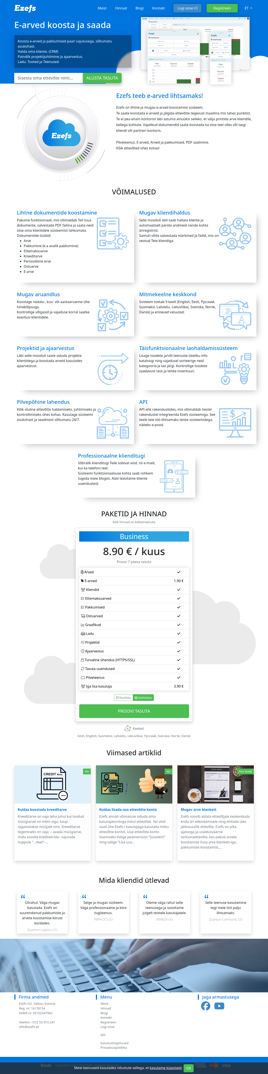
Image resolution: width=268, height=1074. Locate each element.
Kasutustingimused (115, 1043)
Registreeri (222, 8)
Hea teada (245, 771)
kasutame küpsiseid (166, 1067)
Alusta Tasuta (102, 78)
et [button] (247, 8)
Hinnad (121, 8)
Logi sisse (187, 8)
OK (188, 1068)
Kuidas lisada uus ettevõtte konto (128, 809)
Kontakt (158, 8)
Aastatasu (143, 697)
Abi (87, 771)
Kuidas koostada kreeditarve (42, 809)
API (103, 1035)
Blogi (139, 8)
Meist (102, 8)
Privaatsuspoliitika (114, 1047)
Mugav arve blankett (199, 809)
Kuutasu (123, 697)
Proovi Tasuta (134, 711)
